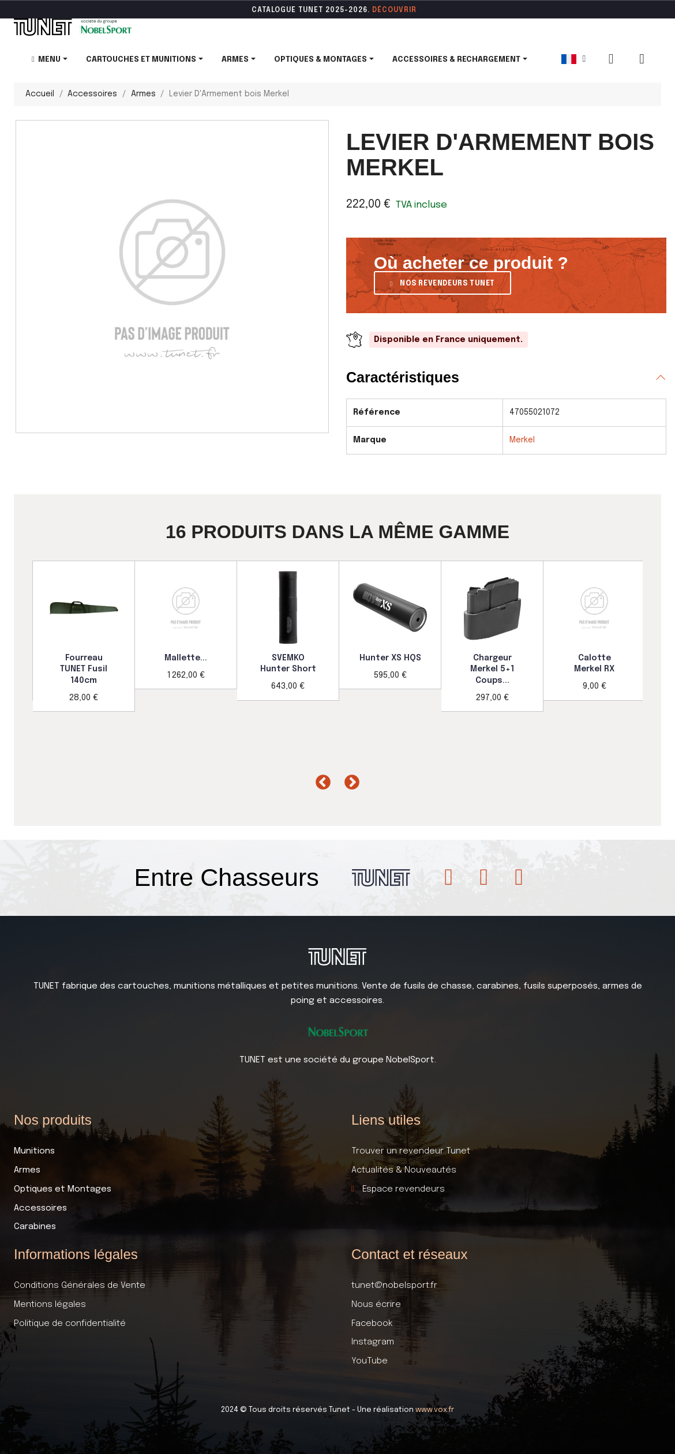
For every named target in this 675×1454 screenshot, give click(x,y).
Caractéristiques (402, 377)
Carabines (35, 1226)
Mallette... (185, 658)
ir (413, 10)
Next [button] (349, 780)
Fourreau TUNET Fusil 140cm (83, 669)
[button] (442, 283)
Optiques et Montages (62, 1189)
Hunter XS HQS (390, 658)
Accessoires (40, 1208)
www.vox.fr (434, 1410)
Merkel (522, 440)
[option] (84, 636)
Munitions (34, 1151)
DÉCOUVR (390, 10)
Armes (27, 1170)
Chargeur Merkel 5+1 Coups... (492, 669)
